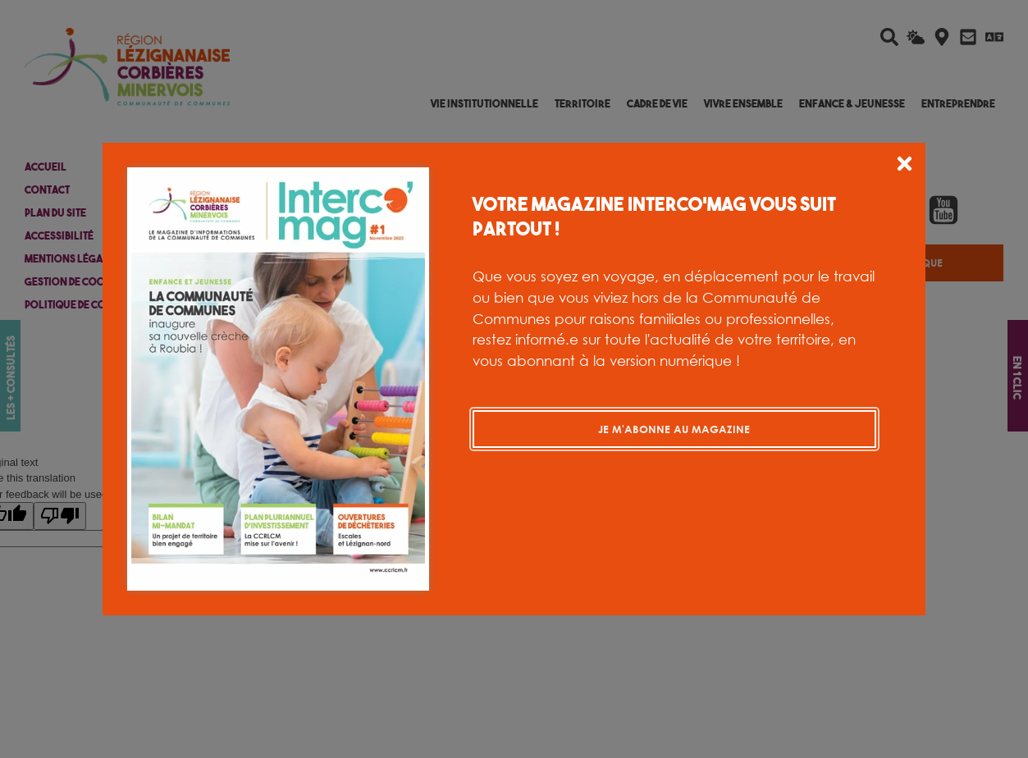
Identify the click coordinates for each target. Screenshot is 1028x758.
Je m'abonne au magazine (674, 429)
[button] (904, 166)
